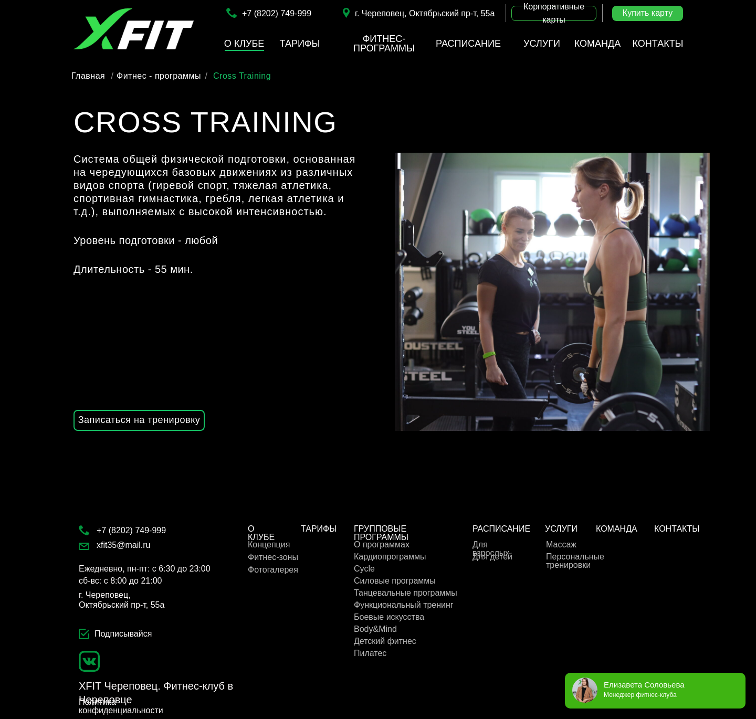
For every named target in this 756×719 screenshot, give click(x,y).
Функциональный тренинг (404, 604)
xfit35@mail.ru (124, 545)
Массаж (561, 544)
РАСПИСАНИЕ (501, 528)
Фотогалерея (273, 569)
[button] (553, 13)
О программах (382, 544)
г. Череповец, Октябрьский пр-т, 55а (425, 13)
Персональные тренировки (575, 560)
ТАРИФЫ (319, 528)
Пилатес (370, 653)
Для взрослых (490, 548)
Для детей (492, 556)
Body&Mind (375, 629)
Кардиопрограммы (390, 556)
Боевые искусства (389, 616)
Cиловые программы (395, 580)
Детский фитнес (385, 641)
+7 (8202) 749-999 (276, 13)
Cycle (364, 568)
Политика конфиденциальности (121, 706)
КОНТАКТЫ (676, 528)
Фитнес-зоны (273, 557)
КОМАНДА (616, 528)
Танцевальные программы (405, 592)
